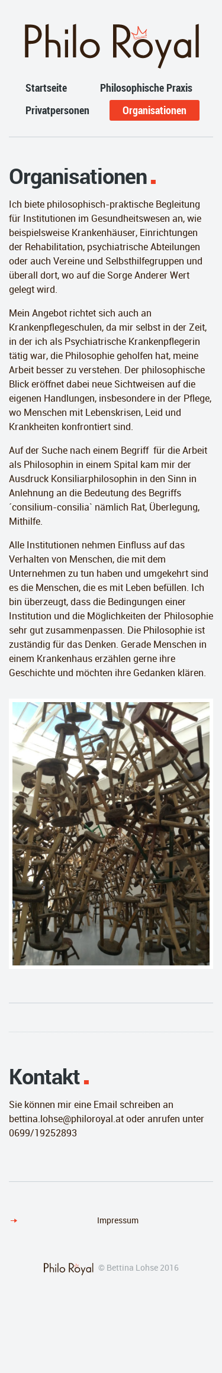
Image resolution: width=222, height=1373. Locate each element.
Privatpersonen (57, 110)
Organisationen (154, 110)
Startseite (46, 87)
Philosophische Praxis (146, 87)
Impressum (118, 1220)
